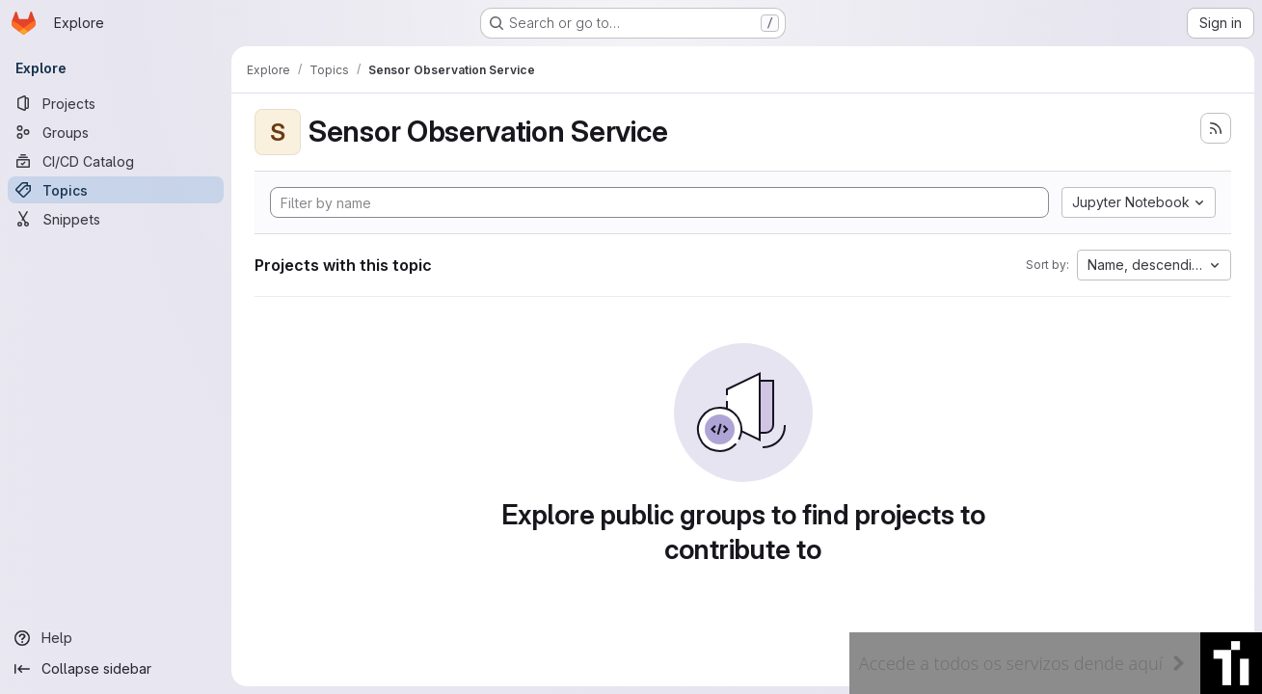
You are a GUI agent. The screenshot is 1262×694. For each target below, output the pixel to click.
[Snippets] (116, 218)
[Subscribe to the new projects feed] (1215, 128)
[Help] (116, 638)
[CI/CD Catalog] (116, 160)
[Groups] (116, 132)
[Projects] (116, 103)
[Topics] (116, 189)
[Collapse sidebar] (116, 668)
